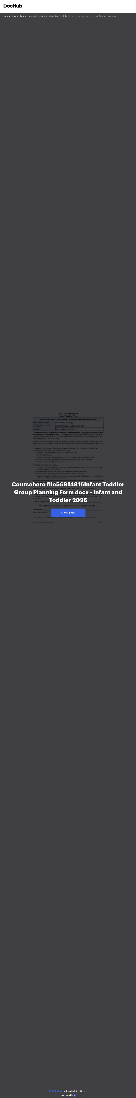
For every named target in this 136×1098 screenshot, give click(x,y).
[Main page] (13, 6)
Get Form (68, 513)
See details (66, 1095)
